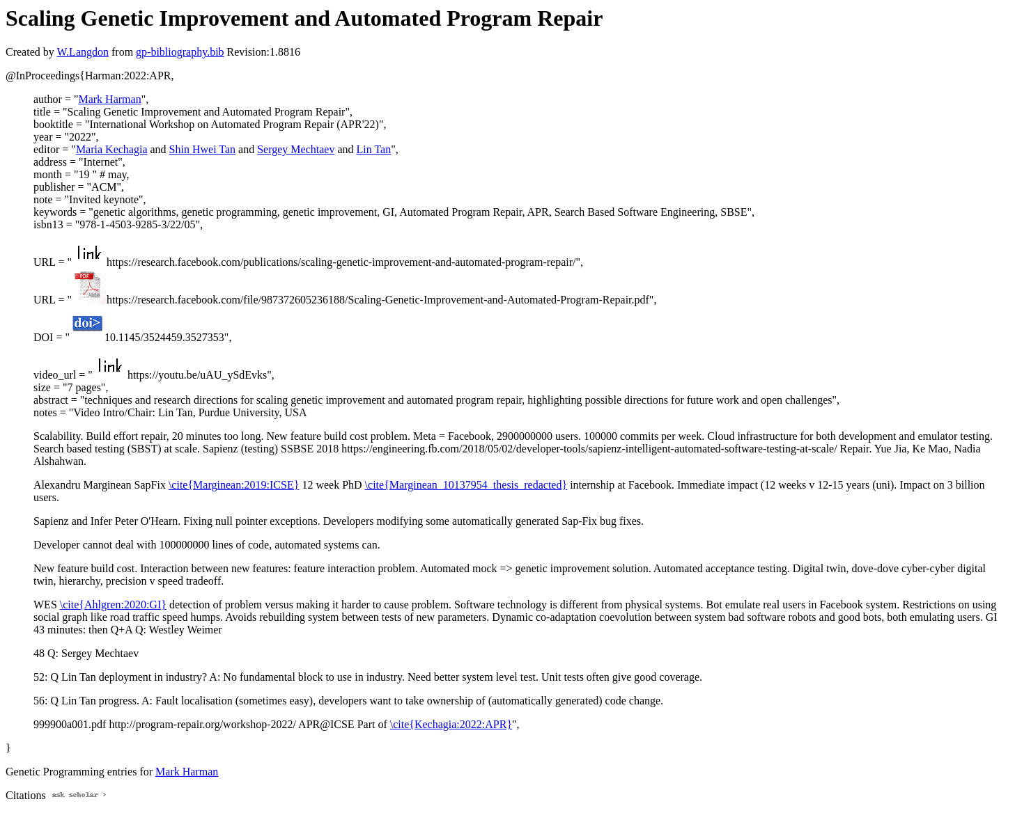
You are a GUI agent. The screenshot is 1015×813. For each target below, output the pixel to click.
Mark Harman (109, 99)
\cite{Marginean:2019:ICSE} (234, 485)
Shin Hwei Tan (202, 149)
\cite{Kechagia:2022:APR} (451, 724)
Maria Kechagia (112, 149)
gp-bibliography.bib (180, 52)
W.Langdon (82, 52)
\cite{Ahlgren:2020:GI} (113, 604)
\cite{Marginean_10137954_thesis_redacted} (466, 485)
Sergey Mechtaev (295, 149)
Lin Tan (374, 149)
